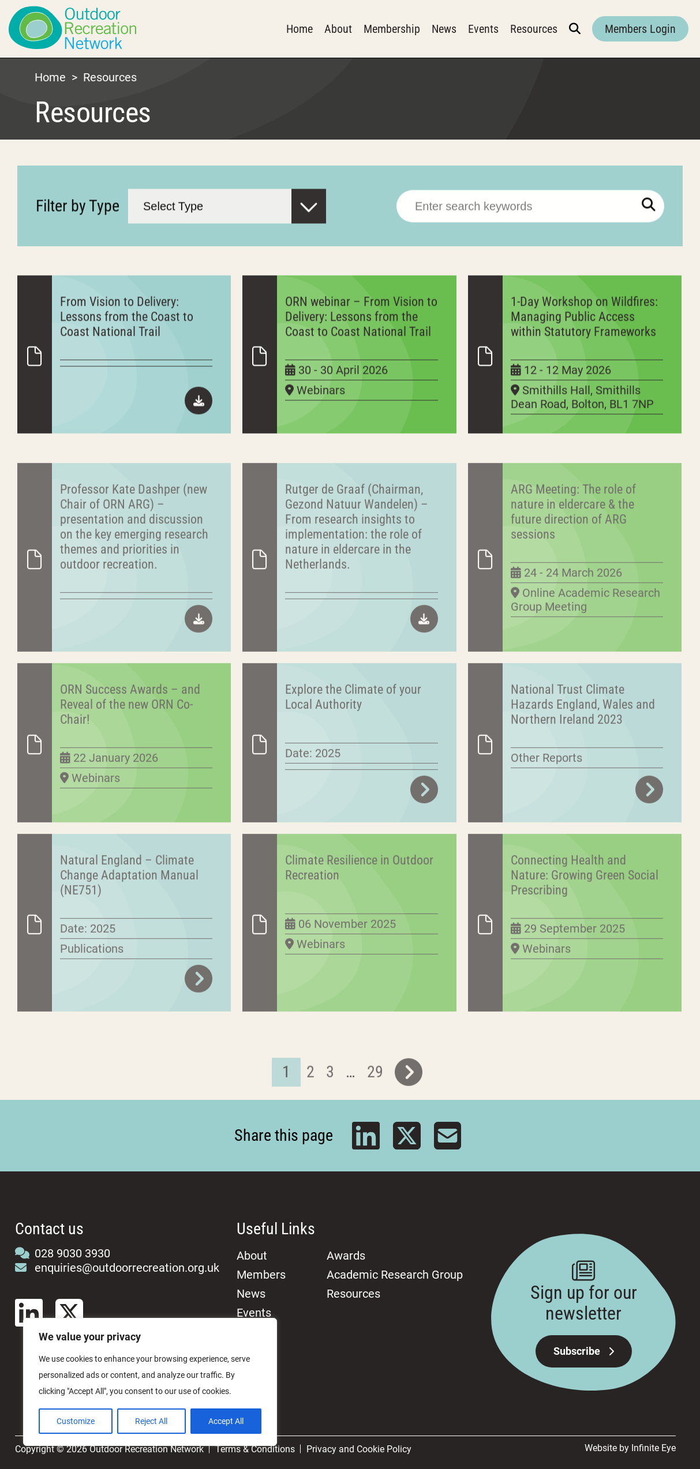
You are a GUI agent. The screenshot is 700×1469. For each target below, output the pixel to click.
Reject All (151, 1421)
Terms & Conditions (255, 1449)
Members (261, 1275)
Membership (392, 29)
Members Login (640, 29)
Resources (533, 29)
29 (375, 1096)
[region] (150, 1382)
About (338, 29)
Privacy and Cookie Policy (358, 1449)
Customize (76, 1421)
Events (483, 29)
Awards (346, 1256)
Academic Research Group (395, 1275)
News (444, 29)
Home (299, 29)
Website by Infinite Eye (630, 1447)
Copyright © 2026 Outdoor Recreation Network (109, 1449)
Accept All (226, 1421)
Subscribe (583, 1351)
